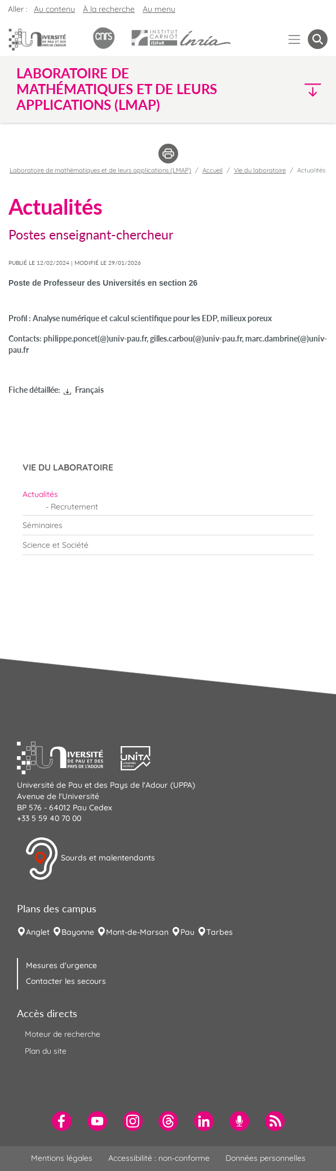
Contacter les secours (66, 981)
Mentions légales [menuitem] (61, 1158)
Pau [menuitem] (187, 932)
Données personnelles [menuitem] (266, 1158)
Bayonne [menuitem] (77, 932)
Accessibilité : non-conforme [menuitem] (159, 1158)
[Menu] (294, 39)
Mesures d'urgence (61, 965)
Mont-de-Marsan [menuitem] (137, 932)
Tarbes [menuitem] (219, 932)
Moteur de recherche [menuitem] (62, 1034)
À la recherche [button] (109, 9)
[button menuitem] (318, 39)
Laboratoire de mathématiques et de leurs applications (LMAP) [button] (116, 89)
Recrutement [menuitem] (74, 507)
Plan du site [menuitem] (46, 1051)
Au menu (159, 9)
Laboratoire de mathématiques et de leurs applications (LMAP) (100, 170)
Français (89, 389)
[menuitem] (168, 494)
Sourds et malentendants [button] (90, 858)
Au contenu (54, 9)
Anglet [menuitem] (38, 932)
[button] (291, 89)
